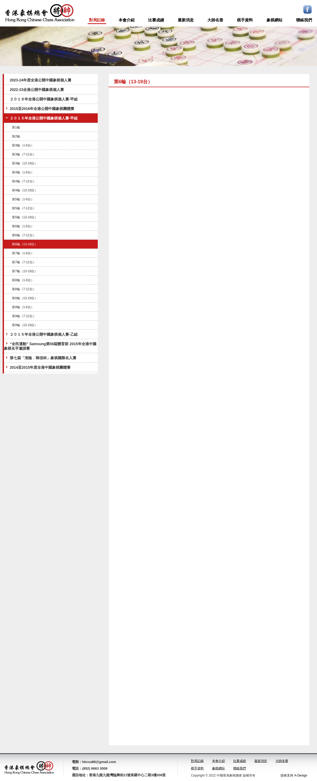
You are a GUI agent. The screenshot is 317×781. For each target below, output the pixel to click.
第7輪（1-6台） (23, 253)
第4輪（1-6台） (23, 172)
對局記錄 (97, 20)
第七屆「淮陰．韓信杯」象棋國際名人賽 (40, 357)
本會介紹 (126, 20)
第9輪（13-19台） (25, 325)
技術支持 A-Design (294, 775)
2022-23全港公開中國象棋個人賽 (37, 89)
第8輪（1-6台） (23, 280)
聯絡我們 (304, 20)
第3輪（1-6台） (23, 145)
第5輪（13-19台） (25, 217)
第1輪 (16, 127)
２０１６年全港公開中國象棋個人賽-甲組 (44, 99)
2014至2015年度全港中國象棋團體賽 (37, 367)
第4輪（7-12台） (24, 181)
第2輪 (16, 136)
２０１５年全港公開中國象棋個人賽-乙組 (41, 334)
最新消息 (186, 20)
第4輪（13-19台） (25, 190)
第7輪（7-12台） (24, 262)
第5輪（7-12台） (24, 208)
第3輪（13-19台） (25, 163)
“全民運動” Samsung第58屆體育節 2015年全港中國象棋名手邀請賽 (50, 345)
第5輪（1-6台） (23, 199)
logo (40, 13)
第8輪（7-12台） (24, 289)
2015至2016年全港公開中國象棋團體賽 (39, 108)
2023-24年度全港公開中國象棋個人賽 (40, 80)
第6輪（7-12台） (24, 235)
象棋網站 (274, 20)
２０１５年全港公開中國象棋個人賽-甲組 (41, 118)
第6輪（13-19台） (25, 244)
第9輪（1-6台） (23, 307)
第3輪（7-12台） (24, 154)
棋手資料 (245, 20)
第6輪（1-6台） (23, 226)
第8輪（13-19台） (25, 298)
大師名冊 (215, 20)
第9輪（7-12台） (24, 316)
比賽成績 (156, 20)
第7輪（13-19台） (25, 271)
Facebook (307, 9)
